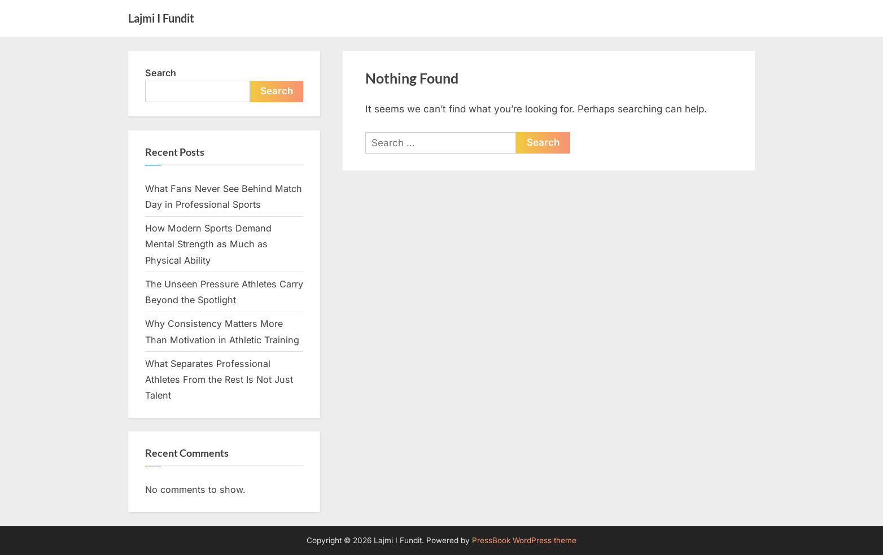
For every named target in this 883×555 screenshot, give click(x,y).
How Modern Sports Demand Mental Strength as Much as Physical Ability (208, 244)
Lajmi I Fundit (161, 18)
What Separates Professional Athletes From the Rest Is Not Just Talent (219, 379)
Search (160, 72)
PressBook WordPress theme (524, 540)
